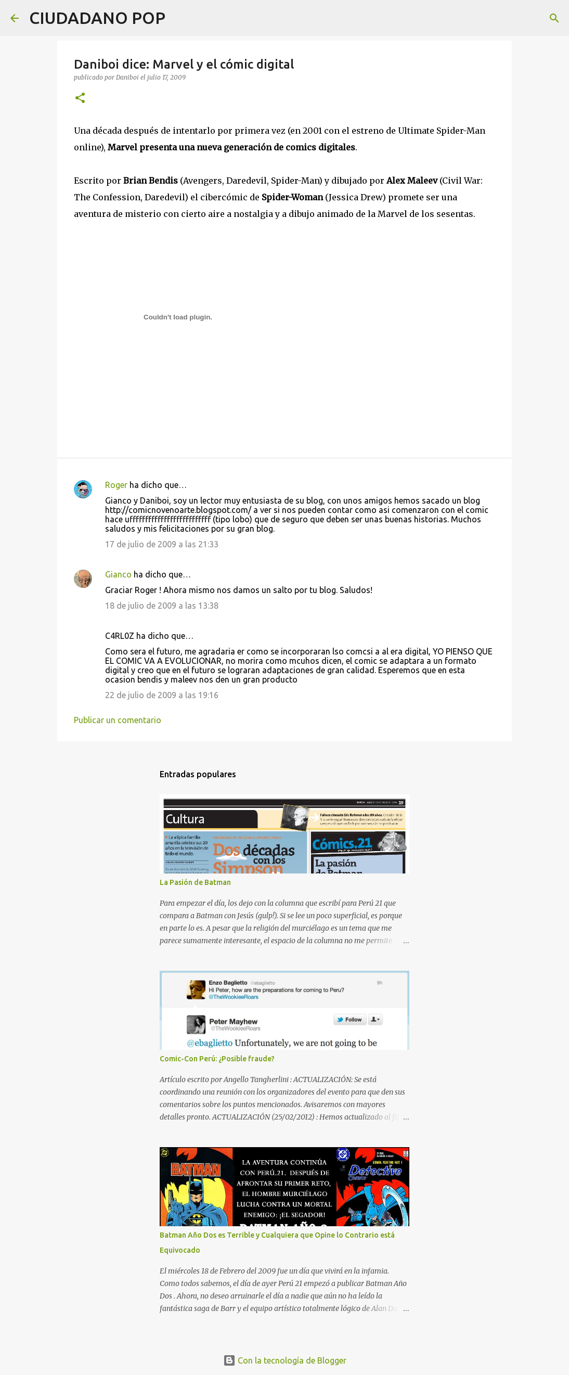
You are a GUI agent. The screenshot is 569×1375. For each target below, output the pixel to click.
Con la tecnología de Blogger (284, 1360)
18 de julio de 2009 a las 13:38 (161, 605)
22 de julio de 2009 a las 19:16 (161, 695)
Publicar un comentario (117, 720)
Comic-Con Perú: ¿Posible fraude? (217, 1059)
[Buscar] (180, 18)
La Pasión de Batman (195, 882)
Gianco (118, 574)
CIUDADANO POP (97, 17)
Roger (116, 485)
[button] (80, 99)
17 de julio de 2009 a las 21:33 (161, 544)
